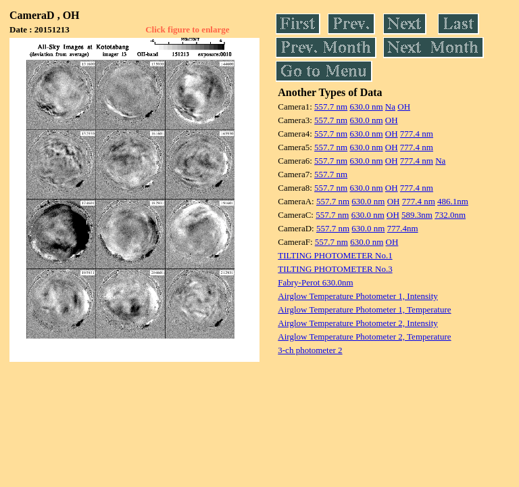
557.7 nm (330, 106)
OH (403, 106)
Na (390, 106)
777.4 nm (416, 134)
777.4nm (402, 228)
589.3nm (416, 215)
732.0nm (450, 215)
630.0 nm (365, 106)
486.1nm (452, 201)
